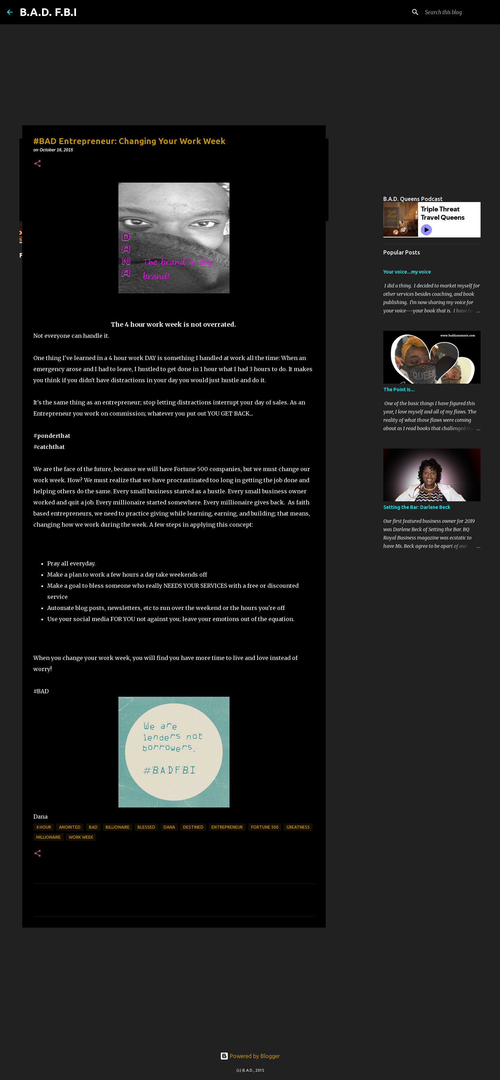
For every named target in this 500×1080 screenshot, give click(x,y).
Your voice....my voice (407, 272)
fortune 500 (264, 827)
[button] (37, 164)
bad (93, 827)
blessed (146, 827)
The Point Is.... (399, 389)
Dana (169, 827)
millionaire (48, 837)
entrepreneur (227, 827)
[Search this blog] (458, 12)
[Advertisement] (173, 986)
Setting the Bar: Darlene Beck (416, 507)
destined (193, 827)
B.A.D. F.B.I (48, 12)
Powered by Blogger (250, 1056)
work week (81, 837)
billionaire (118, 827)
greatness (298, 827)
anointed (70, 827)
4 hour (43, 827)
